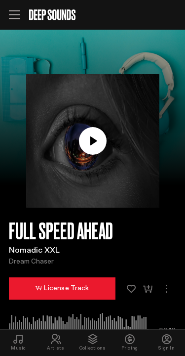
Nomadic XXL (34, 250)
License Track (62, 288)
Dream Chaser (31, 261)
